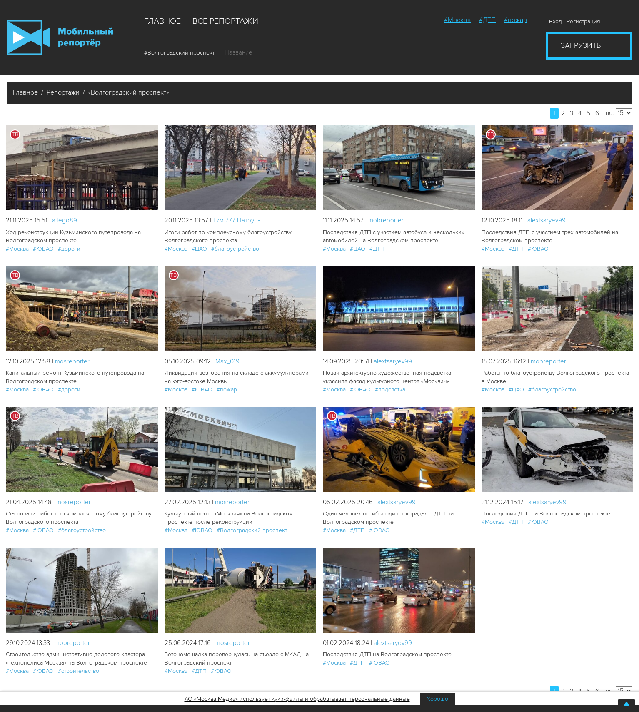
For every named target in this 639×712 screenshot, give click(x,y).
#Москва (457, 20)
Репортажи (63, 92)
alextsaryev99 (546, 220)
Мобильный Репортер (60, 37)
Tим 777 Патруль (237, 220)
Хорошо (437, 698)
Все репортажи (225, 21)
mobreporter (386, 220)
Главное (162, 21)
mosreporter (72, 361)
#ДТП (487, 20)
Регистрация (583, 21)
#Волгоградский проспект (182, 52)
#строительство (78, 671)
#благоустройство (235, 248)
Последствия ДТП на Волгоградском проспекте (546, 513)
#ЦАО (199, 248)
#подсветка (390, 389)
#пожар (515, 20)
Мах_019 (227, 361)
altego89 (64, 220)
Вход (555, 21)
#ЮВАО (43, 248)
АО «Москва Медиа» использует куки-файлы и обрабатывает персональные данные (297, 698)
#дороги (69, 248)
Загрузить (581, 45)
